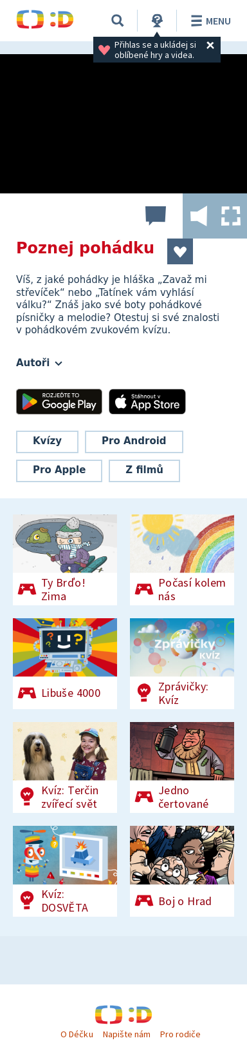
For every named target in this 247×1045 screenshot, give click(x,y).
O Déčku (76, 1034)
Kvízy (47, 441)
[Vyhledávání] (117, 20)
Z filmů (144, 470)
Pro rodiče (180, 1034)
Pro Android (134, 441)
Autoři (39, 363)
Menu (209, 20)
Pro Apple (59, 470)
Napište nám (127, 1034)
